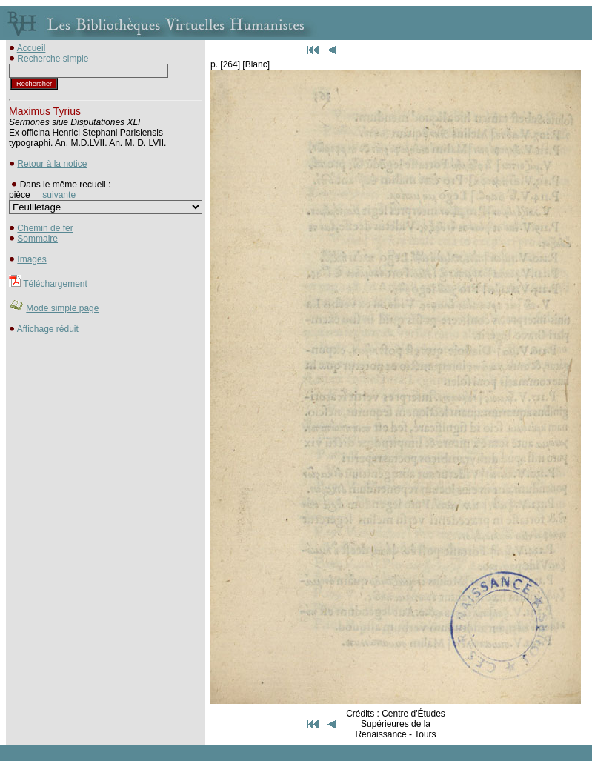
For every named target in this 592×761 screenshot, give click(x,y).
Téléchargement (55, 284)
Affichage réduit (48, 329)
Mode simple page (62, 308)
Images (31, 259)
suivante (59, 195)
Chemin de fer (45, 228)
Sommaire (37, 238)
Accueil (31, 48)
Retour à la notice (52, 164)
